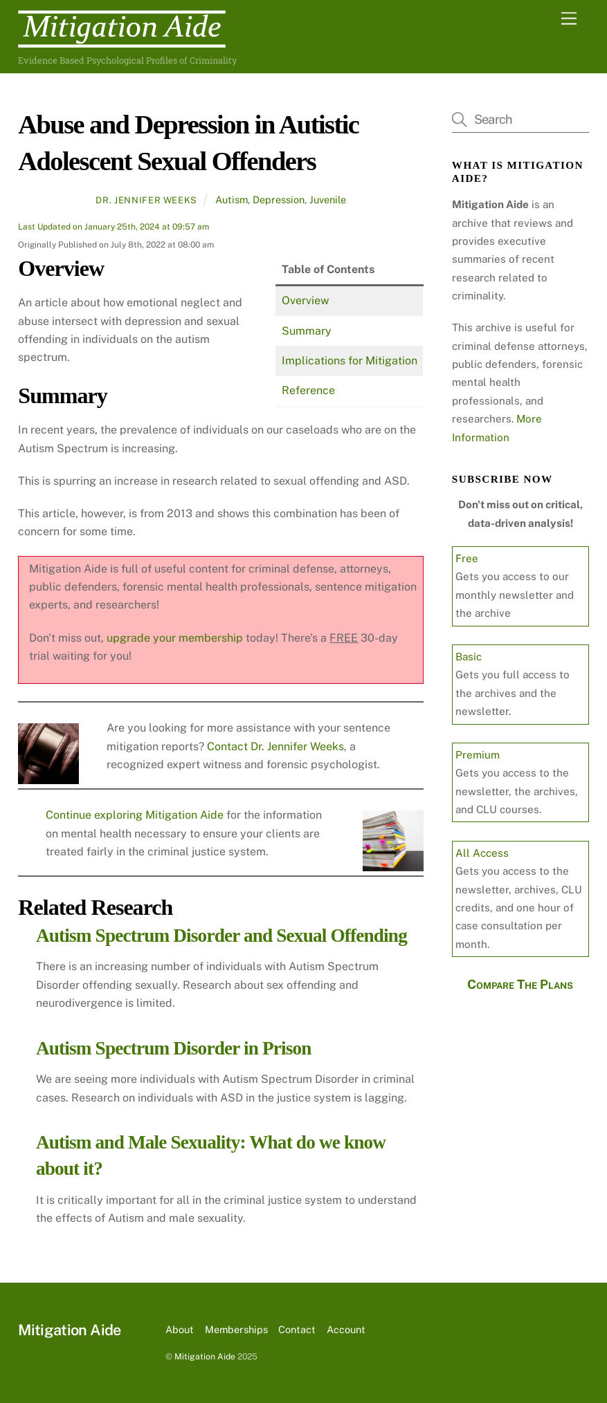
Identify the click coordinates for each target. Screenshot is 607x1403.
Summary (307, 330)
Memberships (236, 1329)
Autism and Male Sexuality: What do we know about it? (211, 1155)
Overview (305, 300)
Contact (297, 1329)
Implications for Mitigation (349, 360)
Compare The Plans (520, 984)
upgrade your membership (175, 637)
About (179, 1329)
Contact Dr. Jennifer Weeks (275, 746)
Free (466, 558)
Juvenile (327, 199)
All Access (482, 853)
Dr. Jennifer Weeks (146, 200)
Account (346, 1329)
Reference (308, 390)
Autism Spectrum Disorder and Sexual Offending (221, 935)
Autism (231, 199)
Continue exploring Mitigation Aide (136, 814)
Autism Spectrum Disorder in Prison (173, 1048)
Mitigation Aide (204, 1356)
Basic (468, 656)
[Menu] (569, 19)
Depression (279, 199)
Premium (477, 755)
